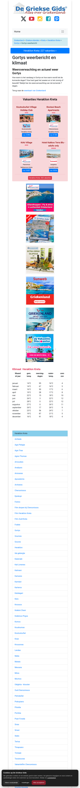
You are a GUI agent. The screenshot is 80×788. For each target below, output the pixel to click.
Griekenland (19, 40)
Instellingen (25, 782)
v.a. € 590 (26, 135)
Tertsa (17, 741)
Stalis (17, 736)
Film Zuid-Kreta (21, 519)
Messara (18, 667)
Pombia (18, 713)
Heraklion (19, 547)
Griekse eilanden (32, 40)
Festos (17, 502)
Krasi (17, 639)
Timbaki (18, 753)
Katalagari (19, 593)
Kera (16, 599)
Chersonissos (20, 490)
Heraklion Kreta (54, 40)
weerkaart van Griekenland (35, 90)
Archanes (18, 485)
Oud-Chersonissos (22, 690)
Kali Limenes (20, 565)
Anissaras (19, 473)
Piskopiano (19, 702)
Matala (17, 662)
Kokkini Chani (20, 610)
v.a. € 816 (53, 170)
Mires (17, 673)
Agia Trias (19, 450)
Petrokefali (19, 696)
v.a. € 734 (53, 135)
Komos (17, 622)
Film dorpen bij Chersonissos (26, 507)
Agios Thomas (21, 456)
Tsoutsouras (20, 759)
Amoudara (19, 462)
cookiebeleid (51, 778)
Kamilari (18, 582)
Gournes (18, 536)
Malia (17, 656)
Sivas (17, 724)
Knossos (18, 604)
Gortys (17, 43)
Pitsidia (18, 707)
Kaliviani (18, 570)
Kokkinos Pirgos (21, 616)
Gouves (18, 542)
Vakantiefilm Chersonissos (26, 764)
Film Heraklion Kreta (23, 513)
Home (17, 31)
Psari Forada (20, 719)
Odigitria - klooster (22, 684)
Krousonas (19, 644)
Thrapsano (19, 747)
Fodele (17, 525)
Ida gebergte (20, 553)
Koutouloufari (20, 633)
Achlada (18, 439)
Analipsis (18, 468)
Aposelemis (19, 479)
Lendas (18, 650)
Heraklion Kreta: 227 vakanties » (40, 50)
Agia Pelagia (20, 445)
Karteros (18, 587)
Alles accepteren (38, 782)
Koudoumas (20, 627)
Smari (17, 730)
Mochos (18, 679)
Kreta (43, 40)
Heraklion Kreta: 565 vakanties (40, 178)
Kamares (18, 576)
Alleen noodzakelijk (11, 782)
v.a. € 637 (26, 170)
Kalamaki (18, 559)
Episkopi (18, 496)
